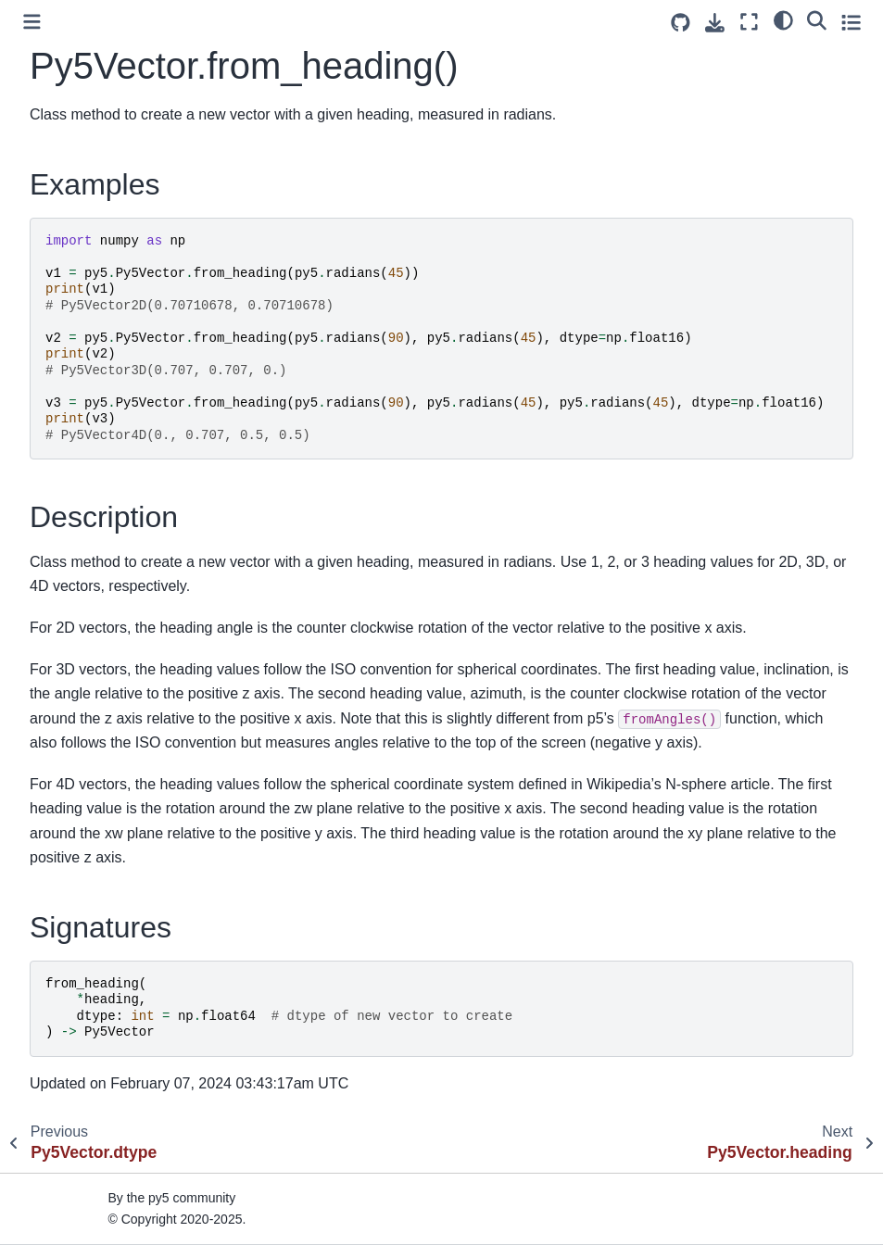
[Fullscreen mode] (749, 22)
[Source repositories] (680, 22)
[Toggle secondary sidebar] (851, 22)
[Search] (817, 19)
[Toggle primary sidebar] (32, 22)
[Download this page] (715, 22)
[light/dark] (783, 19)
